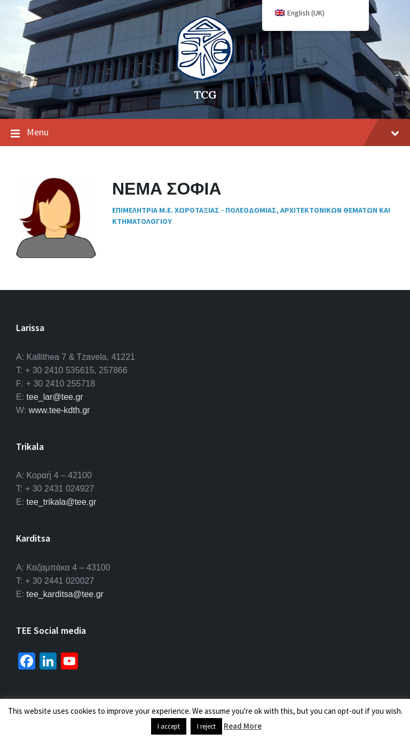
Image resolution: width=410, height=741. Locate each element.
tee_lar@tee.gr (55, 396)
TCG (205, 94)
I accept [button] (168, 726)
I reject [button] (206, 726)
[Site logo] (205, 76)
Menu (205, 133)
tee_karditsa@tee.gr (65, 594)
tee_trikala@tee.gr (62, 501)
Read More (243, 726)
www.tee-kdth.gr (59, 410)
